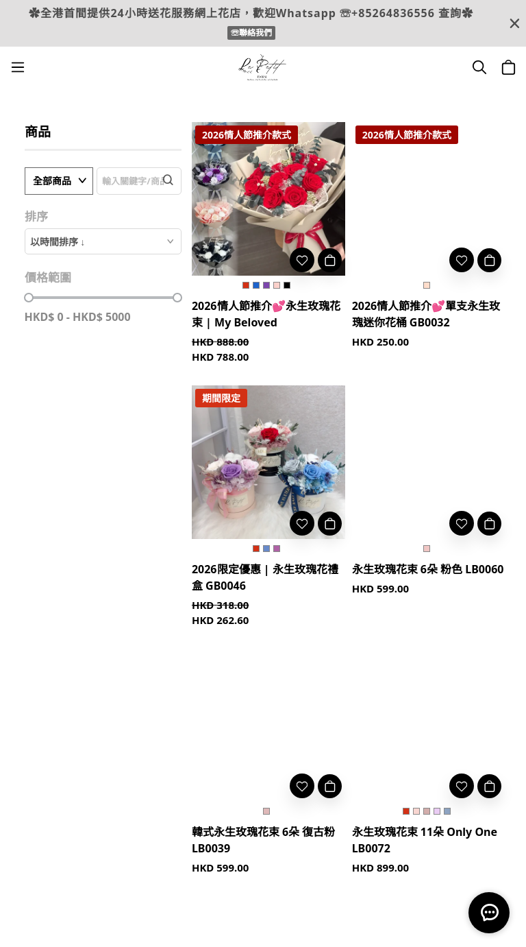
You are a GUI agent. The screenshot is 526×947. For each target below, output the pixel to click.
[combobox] (103, 241)
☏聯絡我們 (251, 32)
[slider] (29, 297)
